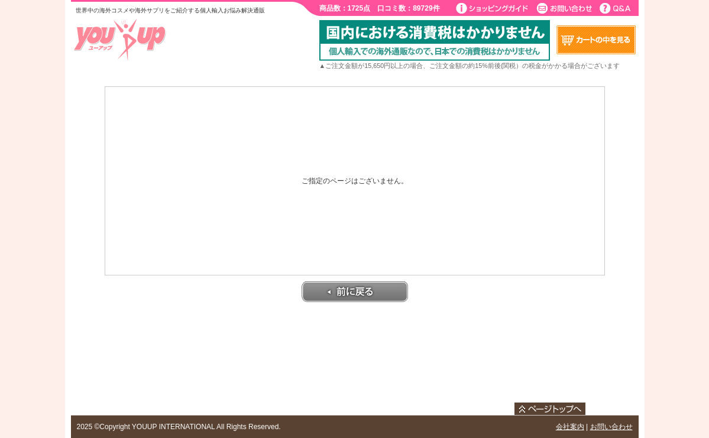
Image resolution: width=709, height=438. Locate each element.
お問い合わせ (611, 427)
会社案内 (570, 427)
